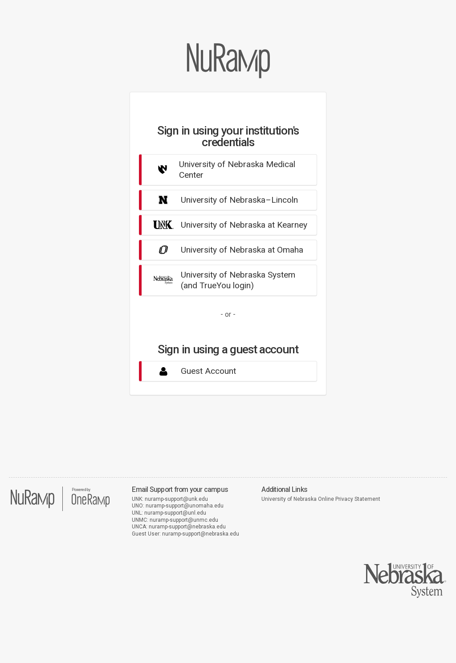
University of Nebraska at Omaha (224, 250)
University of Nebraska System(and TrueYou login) (220, 280)
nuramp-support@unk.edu (176, 499)
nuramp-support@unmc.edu (184, 520)
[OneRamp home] (91, 505)
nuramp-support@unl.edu (175, 513)
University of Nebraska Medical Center (220, 169)
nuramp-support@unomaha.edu (185, 506)
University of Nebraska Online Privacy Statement (320, 499)
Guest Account (191, 371)
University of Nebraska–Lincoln (222, 200)
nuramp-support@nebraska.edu (187, 527)
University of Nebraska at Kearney (226, 225)
